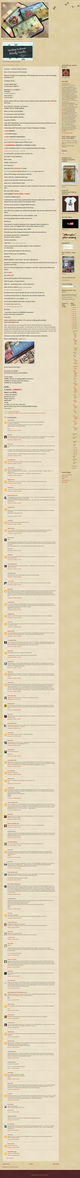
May (74, 451)
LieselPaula (10, 459)
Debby (8, 672)
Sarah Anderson (11, 495)
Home (31, 1164)
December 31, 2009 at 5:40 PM (14, 774)
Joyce (8, 589)
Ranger (17, 413)
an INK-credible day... (75, 384)
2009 (73, 328)
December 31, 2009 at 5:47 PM (14, 783)
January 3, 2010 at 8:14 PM (13, 1119)
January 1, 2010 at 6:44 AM (13, 955)
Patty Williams (10, 1151)
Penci (8, 861)
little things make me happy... (75, 342)
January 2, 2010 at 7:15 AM (13, 1057)
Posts (64, 245)
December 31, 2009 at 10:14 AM (14, 455)
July (74, 447)
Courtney (9, 1022)
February (75, 459)
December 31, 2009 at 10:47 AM (14, 491)
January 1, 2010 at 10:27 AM (13, 976)
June (74, 449)
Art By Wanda (10, 640)
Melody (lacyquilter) (11, 823)
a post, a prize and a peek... (75, 335)
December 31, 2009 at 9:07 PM (14, 868)
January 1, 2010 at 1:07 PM (13, 999)
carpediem (9, 614)
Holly (8, 621)
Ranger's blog (65, 476)
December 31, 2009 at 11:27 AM (14, 550)
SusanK (9, 661)
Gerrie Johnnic (10, 723)
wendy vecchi (66, 83)
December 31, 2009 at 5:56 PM (14, 798)
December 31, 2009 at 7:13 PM (14, 845)
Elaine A (9, 537)
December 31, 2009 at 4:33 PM (14, 756)
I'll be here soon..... (75, 412)
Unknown (9, 420)
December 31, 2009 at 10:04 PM (14, 918)
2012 (73, 321)
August (74, 444)
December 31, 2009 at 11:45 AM (14, 569)
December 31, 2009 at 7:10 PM (14, 837)
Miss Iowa (9, 703)
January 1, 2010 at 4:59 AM (13, 927)
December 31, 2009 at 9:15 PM (14, 894)
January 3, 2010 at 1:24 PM (13, 1111)
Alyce (8, 1134)
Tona (8, 913)
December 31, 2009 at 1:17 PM (14, 657)
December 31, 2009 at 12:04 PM (14, 597)
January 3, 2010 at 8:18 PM (13, 1130)
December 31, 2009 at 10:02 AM (14, 430)
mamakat (9, 602)
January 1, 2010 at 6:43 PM (13, 1027)
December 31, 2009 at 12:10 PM (14, 609)
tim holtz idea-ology (41, 413)
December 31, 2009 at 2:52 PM (14, 709)
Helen (8, 714)
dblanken (9, 479)
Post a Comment (9, 1158)
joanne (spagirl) (11, 564)
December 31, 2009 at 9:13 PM (14, 879)
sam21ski (9, 749)
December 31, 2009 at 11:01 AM (14, 516)
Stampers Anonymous (23, 413)
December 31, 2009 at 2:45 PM (14, 699)
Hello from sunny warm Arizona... (75, 390)
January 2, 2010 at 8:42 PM (13, 1089)
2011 (73, 324)
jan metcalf (9, 770)
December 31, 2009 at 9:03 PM (14, 857)
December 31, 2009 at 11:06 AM (14, 524)
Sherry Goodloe (11, 872)
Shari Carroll (64, 482)
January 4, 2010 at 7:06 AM (13, 1155)
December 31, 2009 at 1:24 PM (14, 667)
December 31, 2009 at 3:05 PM (14, 719)
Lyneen (9, 732)
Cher (8, 1093)
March (74, 456)
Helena (9, 931)
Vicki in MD (10, 980)
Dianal (8, 740)
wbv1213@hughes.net (11, 322)
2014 (73, 317)
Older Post (56, 1164)
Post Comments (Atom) (13, 1167)
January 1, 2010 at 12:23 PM (13, 988)
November (75, 433)
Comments (65, 248)
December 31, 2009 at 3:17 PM (14, 728)
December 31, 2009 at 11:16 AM (14, 533)
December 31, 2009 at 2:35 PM (14, 691)
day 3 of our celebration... (75, 423)
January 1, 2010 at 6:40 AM (13, 939)
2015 (73, 315)
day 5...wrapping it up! (75, 406)
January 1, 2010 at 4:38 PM (13, 1010)
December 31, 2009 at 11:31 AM (14, 559)
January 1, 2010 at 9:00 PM (13, 1036)
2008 (73, 466)
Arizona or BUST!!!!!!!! (75, 397)
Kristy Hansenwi (11, 802)
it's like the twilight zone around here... (75, 373)
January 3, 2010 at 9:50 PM (13, 1139)
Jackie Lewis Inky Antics (67, 474)
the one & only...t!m (66, 480)
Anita (8, 520)
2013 (73, 319)
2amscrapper (10, 695)
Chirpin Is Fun (10, 959)
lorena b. (9, 1014)
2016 (73, 313)
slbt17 (8, 1072)
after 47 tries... (75, 353)
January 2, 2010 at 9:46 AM (13, 1068)
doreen (9, 1104)
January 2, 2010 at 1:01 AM (13, 1047)
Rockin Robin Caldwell (12, 884)
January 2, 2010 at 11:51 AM (13, 1078)
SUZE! (63, 478)
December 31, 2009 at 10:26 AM (14, 463)
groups (10, 95)
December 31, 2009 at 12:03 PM (14, 584)
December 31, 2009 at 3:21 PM (14, 736)
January (75, 462)
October (75, 437)
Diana (8, 814)
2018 (73, 309)
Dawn (8, 971)
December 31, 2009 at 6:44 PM (14, 819)
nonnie (9, 682)
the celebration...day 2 (75, 428)
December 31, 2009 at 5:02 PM (14, 766)
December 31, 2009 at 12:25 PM (14, 626)
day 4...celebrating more (75, 417)
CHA (8, 413)
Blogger (46, 1175)
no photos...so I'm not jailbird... (75, 361)
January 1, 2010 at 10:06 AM (13, 967)
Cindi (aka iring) (11, 841)
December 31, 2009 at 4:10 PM (14, 745)
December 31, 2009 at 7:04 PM (14, 827)
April (74, 454)
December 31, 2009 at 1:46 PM (14, 678)
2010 (73, 326)
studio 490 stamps (33, 413)
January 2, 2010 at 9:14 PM (13, 1100)
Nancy (8, 444)
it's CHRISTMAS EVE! (75, 348)
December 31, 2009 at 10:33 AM (14, 483)
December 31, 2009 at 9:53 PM (14, 908)
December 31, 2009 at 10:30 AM (14, 475)
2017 (73, 311)
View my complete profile (67, 132)
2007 (73, 468)
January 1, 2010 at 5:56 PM (13, 1018)
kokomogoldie (10, 760)
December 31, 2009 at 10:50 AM (14, 503)
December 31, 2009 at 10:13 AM (14, 439)
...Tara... (9, 581)
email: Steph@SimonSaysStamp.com (15, 992)
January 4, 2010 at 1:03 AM (13, 1147)
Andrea (9, 487)
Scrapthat (9, 507)
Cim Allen (9, 1124)
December (75, 330)
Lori (8, 434)
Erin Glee (9, 1041)
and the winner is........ (75, 401)
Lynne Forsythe (11, 922)
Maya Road (12, 413)
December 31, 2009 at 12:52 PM (14, 646)
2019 (73, 307)
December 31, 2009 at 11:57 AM (14, 576)
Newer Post (6, 1164)
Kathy (8, 554)
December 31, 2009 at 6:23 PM (14, 810)
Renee (8, 650)
